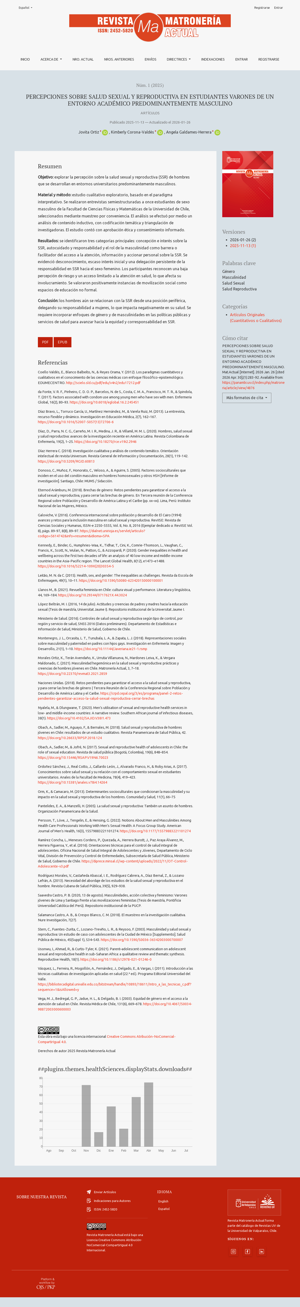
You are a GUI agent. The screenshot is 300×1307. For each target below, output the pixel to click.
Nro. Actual (83, 59)
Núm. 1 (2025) (150, 85)
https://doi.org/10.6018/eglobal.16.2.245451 (104, 402)
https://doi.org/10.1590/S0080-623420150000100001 (121, 580)
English (163, 1211)
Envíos (150, 59)
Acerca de (50, 59)
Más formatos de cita (245, 397)
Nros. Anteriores (119, 59)
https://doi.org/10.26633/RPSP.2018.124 (70, 738)
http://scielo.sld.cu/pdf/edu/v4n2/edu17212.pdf (103, 383)
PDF (45, 342)
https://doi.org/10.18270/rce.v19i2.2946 (105, 442)
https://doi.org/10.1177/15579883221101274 (155, 831)
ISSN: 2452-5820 (102, 1219)
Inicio (25, 59)
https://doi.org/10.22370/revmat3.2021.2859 (72, 674)
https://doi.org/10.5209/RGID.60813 (66, 461)
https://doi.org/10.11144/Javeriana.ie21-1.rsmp (110, 649)
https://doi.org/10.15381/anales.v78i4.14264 (72, 782)
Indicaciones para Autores (109, 1210)
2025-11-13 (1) (243, 245)
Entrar (241, 59)
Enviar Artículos (101, 1202)
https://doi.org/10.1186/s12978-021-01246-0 (116, 959)
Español (26, 7)
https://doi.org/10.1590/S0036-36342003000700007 (142, 940)
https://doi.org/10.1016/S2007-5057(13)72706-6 (76, 422)
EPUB (62, 342)
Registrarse (268, 59)
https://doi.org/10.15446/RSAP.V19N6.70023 (73, 758)
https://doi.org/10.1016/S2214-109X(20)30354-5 (76, 566)
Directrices (177, 59)
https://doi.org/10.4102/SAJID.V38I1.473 (79, 718)
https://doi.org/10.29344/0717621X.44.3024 (92, 595)
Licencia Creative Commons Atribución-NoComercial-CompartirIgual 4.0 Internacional (114, 1255)
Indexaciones (213, 59)
